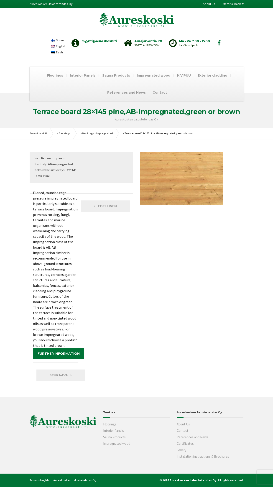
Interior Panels (82, 75)
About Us (209, 4)
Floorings (55, 75)
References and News (126, 92)
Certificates (185, 443)
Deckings (65, 133)
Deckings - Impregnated (97, 133)
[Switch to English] (58, 46)
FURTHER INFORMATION (59, 354)
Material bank (232, 4)
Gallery (181, 450)
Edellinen (105, 206)
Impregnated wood (153, 75)
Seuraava (60, 375)
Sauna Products (116, 75)
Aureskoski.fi (38, 133)
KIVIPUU (184, 75)
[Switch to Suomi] (58, 40)
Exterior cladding (212, 75)
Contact (160, 92)
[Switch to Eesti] (58, 52)
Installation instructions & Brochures (203, 456)
